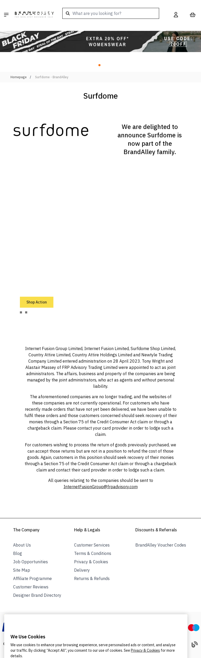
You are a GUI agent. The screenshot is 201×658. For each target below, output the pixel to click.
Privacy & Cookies (91, 561)
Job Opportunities (30, 561)
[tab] (21, 312)
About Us (22, 545)
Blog (17, 553)
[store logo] (34, 15)
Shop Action (36, 302)
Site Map (21, 570)
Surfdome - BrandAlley (51, 77)
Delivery (82, 570)
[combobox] (110, 13)
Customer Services (92, 545)
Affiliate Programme (32, 578)
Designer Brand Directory (37, 595)
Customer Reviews (30, 586)
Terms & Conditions (92, 553)
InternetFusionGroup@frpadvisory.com (101, 486)
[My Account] (176, 14)
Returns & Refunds (92, 578)
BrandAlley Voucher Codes (160, 545)
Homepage (18, 77)
